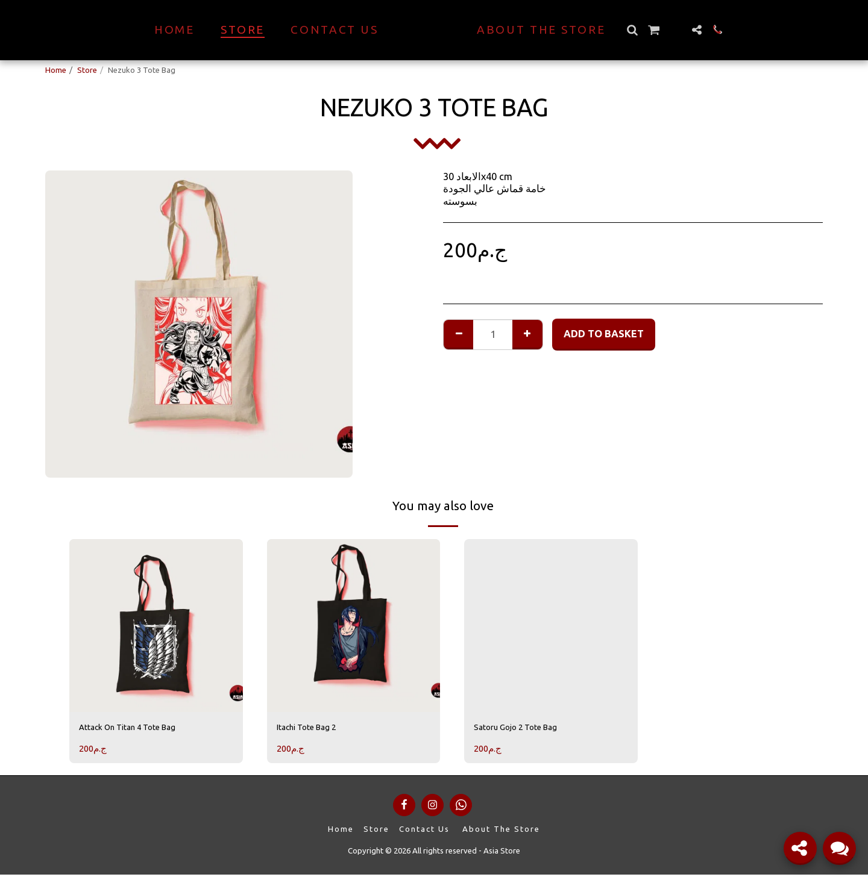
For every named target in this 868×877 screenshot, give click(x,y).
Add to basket (604, 333)
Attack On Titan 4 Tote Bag (140, 728)
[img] (156, 626)
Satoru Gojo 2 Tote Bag (526, 728)
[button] (653, 30)
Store (87, 70)
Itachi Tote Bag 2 (314, 728)
